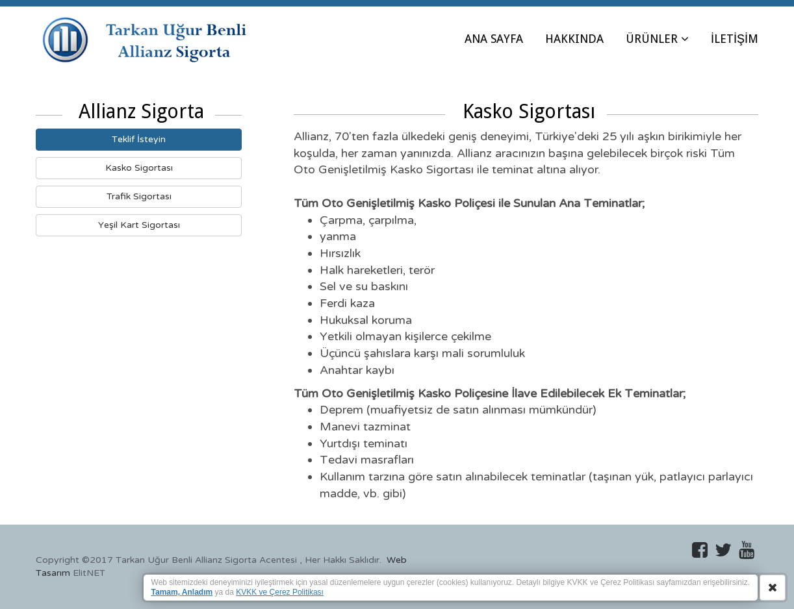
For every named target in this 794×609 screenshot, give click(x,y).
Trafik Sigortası (139, 196)
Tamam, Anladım (182, 592)
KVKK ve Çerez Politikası (280, 592)
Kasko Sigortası (139, 167)
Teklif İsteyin (139, 139)
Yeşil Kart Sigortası (139, 224)
